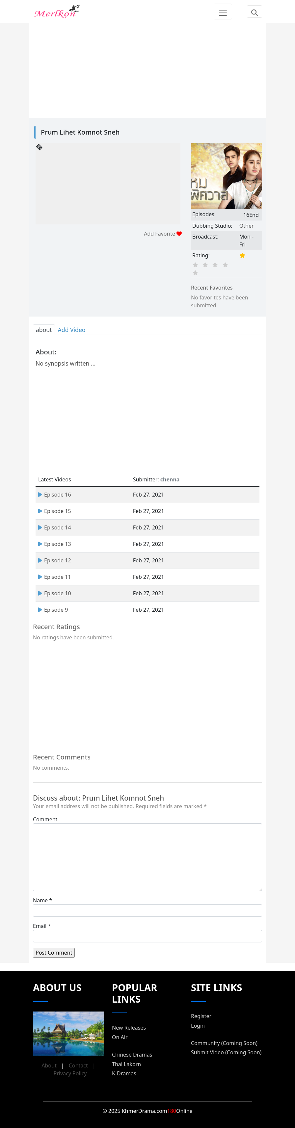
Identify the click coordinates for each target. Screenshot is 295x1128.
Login (198, 1025)
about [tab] (44, 330)
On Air (120, 1037)
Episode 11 (54, 576)
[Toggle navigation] (223, 11)
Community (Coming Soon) (224, 1043)
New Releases (129, 1027)
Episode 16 (54, 494)
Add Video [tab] (72, 330)
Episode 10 (54, 593)
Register (201, 1016)
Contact (78, 1065)
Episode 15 (54, 511)
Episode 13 (54, 544)
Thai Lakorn (126, 1064)
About (48, 1065)
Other (246, 225)
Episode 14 (54, 527)
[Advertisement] (147, 69)
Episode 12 (54, 560)
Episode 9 (53, 609)
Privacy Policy (70, 1073)
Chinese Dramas (132, 1054)
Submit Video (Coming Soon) (226, 1052)
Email (39, 926)
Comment (45, 819)
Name (40, 900)
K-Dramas (124, 1073)
